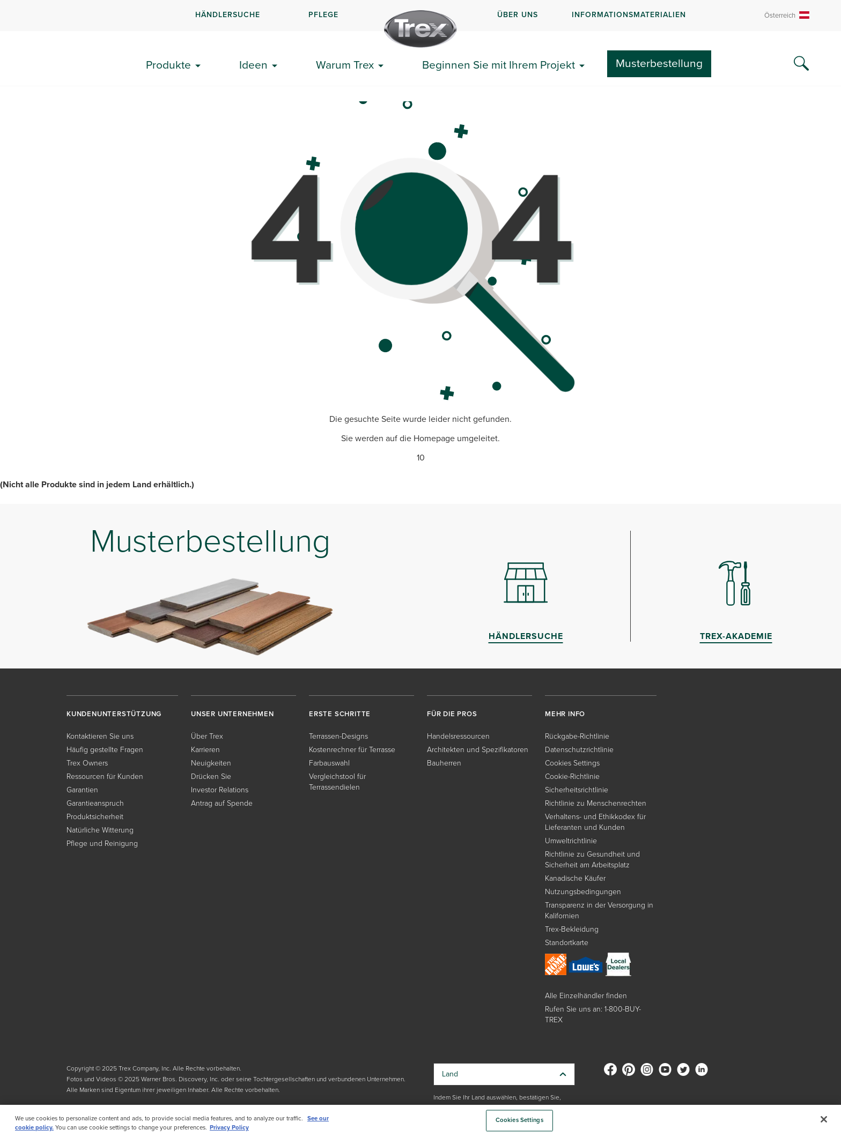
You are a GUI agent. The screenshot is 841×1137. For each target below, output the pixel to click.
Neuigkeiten (211, 763)
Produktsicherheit (95, 816)
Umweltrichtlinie (571, 840)
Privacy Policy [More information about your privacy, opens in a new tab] (229, 1127)
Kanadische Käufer (575, 878)
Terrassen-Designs (338, 736)
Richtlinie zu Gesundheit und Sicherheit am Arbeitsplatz (592, 860)
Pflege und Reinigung (102, 843)
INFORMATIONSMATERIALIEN (629, 14)
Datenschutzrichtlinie (579, 749)
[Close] (824, 1119)
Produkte (168, 64)
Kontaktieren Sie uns (100, 736)
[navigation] (420, 15)
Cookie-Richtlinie (572, 776)
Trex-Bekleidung (572, 929)
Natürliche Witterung (100, 830)
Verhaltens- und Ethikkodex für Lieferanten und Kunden (595, 822)
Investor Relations (219, 790)
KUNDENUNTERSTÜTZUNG (114, 714)
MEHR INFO (565, 714)
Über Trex (207, 736)
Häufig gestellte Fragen (105, 749)
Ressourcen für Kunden (105, 776)
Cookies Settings (572, 763)
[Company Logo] (420, 29)
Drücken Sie (211, 776)
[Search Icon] (801, 64)
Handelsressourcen (458, 736)
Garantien (82, 790)
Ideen (253, 64)
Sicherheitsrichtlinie (576, 790)
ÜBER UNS (517, 14)
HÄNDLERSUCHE (227, 14)
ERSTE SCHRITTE (340, 714)
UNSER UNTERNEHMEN (232, 714)
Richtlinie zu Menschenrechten (595, 803)
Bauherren (444, 763)
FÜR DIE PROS (452, 714)
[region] (420, 1121)
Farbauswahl (329, 763)
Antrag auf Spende (222, 803)
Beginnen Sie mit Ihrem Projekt (498, 64)
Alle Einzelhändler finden (586, 995)
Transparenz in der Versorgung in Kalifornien (599, 911)
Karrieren (205, 749)
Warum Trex (345, 64)
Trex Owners (87, 763)
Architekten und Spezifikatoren (477, 749)
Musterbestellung (659, 63)
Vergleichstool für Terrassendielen (337, 782)
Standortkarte (566, 942)
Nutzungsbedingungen (583, 891)
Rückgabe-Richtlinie (577, 736)
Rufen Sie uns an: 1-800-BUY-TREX (593, 1014)
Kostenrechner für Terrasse (352, 749)
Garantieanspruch (95, 803)
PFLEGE (323, 14)
